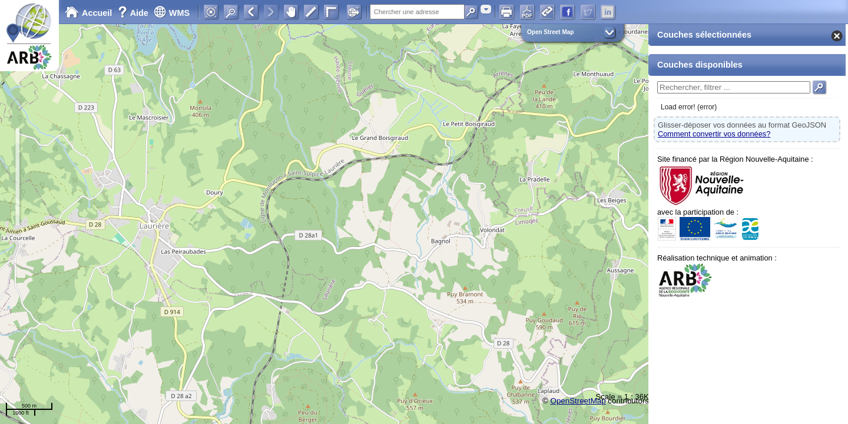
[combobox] (486, 9)
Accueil (88, 13)
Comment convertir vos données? (714, 133)
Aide (134, 13)
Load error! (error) (689, 107)
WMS (172, 13)
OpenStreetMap (578, 400)
